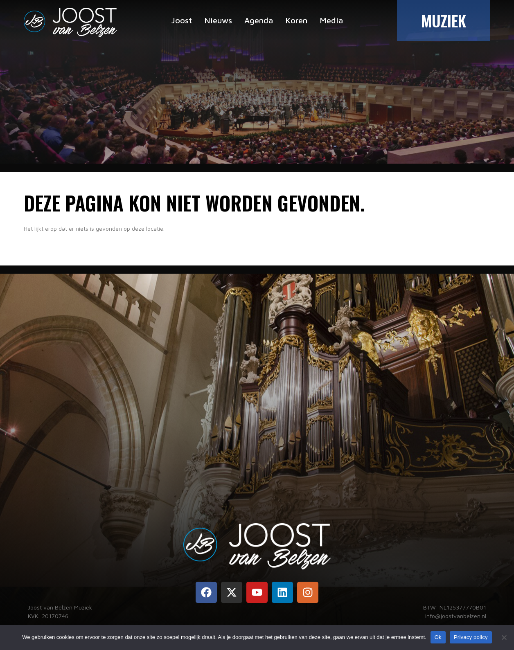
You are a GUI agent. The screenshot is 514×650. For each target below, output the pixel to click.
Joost (181, 20)
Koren (296, 20)
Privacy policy (471, 637)
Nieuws (218, 20)
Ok (438, 637)
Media (331, 20)
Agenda (258, 20)
